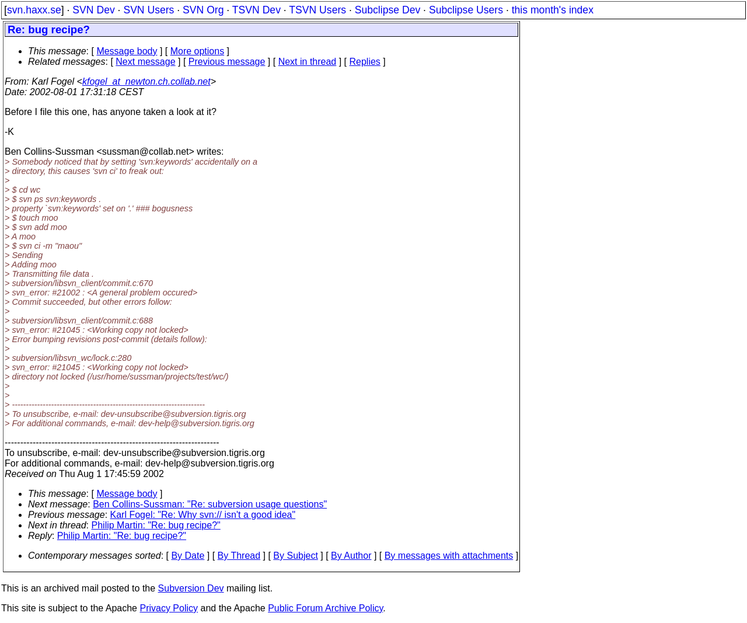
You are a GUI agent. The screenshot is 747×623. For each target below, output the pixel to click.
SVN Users (148, 10)
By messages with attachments (449, 556)
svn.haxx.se (34, 10)
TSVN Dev (256, 10)
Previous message (227, 62)
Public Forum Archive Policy (325, 608)
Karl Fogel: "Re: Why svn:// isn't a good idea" (203, 515)
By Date (187, 556)
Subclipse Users (466, 10)
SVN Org (203, 10)
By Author (351, 556)
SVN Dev (93, 10)
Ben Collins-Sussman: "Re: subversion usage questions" (210, 504)
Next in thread (307, 62)
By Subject (295, 556)
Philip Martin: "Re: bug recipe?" (156, 525)
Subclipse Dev (387, 10)
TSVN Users (317, 10)
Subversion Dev (191, 588)
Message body (126, 51)
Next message (145, 62)
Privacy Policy (168, 608)
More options (197, 51)
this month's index (553, 10)
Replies (365, 62)
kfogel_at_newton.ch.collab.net (146, 81)
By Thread (239, 556)
